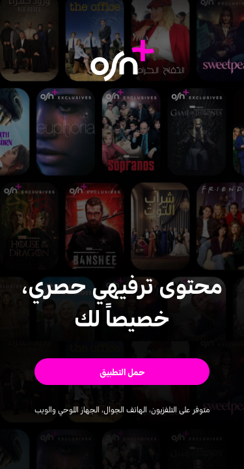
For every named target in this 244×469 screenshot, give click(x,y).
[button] (122, 371)
